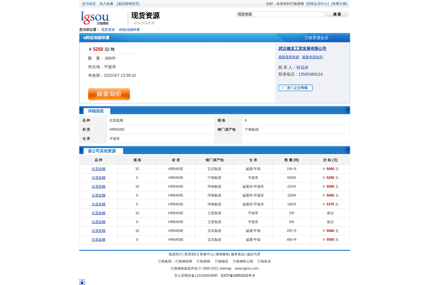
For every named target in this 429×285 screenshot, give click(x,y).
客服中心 (207, 254)
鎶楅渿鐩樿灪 (129, 30)
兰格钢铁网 (183, 261)
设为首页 (89, 4)
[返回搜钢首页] (128, 4)
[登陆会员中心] (317, 4)
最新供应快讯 (312, 57)
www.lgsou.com (247, 268)
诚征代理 (253, 254)
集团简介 (175, 254)
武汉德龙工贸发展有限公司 (302, 48)
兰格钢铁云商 (243, 261)
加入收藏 (106, 4)
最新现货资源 (288, 57)
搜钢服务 (222, 254)
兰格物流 (221, 261)
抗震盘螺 (116, 120)
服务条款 (238, 254)
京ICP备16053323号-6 (238, 276)
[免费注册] (339, 4)
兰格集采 (264, 261)
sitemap (225, 268)
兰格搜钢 (203, 261)
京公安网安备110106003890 (195, 276)
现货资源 (108, 30)
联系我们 (191, 254)
